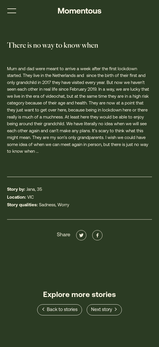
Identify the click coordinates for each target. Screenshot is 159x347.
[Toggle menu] (11, 11)
